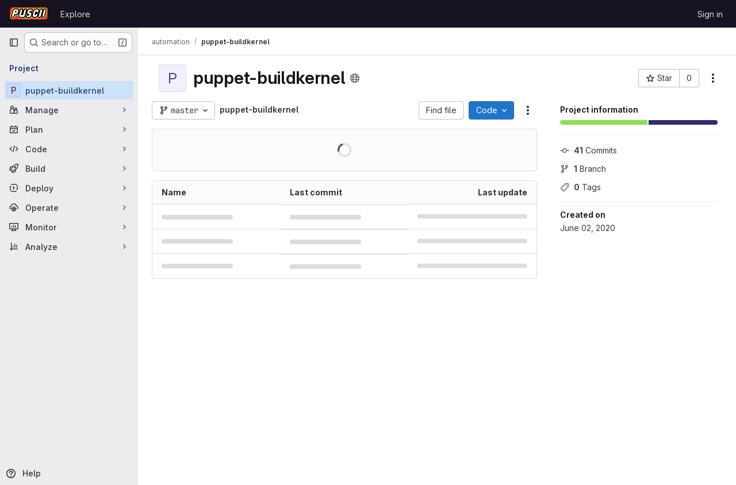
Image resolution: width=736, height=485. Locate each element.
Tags (580, 187)
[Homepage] (28, 14)
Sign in (710, 14)
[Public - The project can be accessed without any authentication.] (354, 78)
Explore (75, 14)
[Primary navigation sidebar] (14, 42)
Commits (588, 150)
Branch (583, 169)
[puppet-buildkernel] (69, 90)
